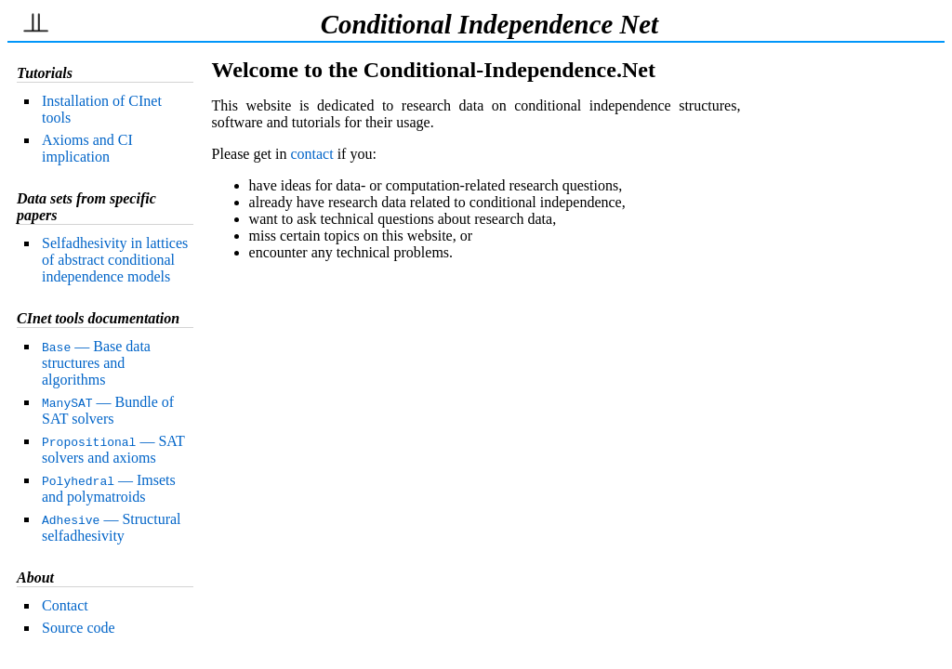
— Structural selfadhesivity (111, 527)
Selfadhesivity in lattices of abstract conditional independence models (115, 259)
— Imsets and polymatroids (109, 488)
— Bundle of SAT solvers (108, 410)
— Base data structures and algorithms (96, 362)
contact (311, 154)
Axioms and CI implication (87, 148)
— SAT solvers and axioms (113, 449)
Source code (78, 628)
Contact (65, 605)
